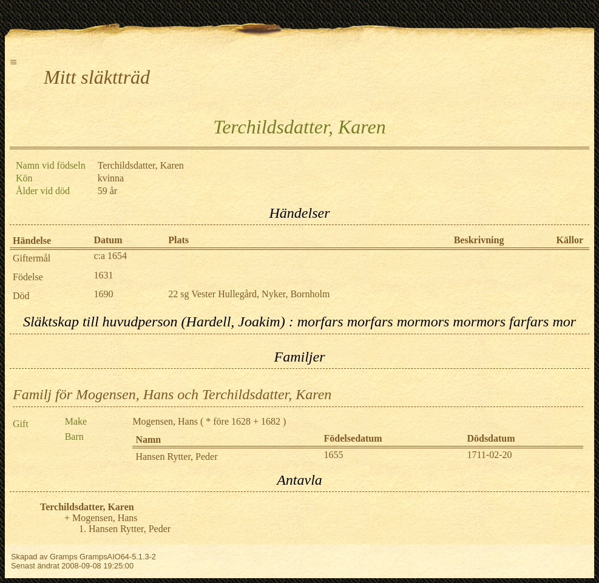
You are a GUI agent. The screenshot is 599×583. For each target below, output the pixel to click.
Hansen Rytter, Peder (176, 456)
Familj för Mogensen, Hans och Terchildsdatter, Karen (172, 394)
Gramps (64, 556)
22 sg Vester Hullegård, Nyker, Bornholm (249, 294)
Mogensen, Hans (165, 421)
